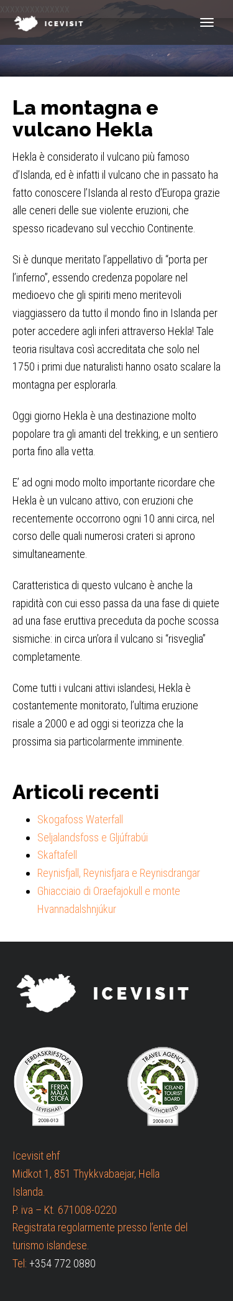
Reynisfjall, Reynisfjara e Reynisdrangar (118, 872)
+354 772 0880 (62, 1263)
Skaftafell (57, 854)
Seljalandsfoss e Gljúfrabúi (92, 837)
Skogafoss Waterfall (80, 819)
